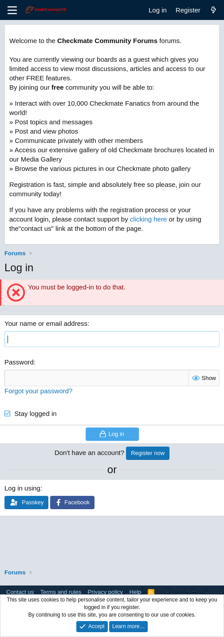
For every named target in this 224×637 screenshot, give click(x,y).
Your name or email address (45, 323)
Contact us (20, 592)
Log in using (22, 488)
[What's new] (213, 10)
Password (19, 362)
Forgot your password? (38, 391)
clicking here (148, 219)
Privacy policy (105, 592)
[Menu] (12, 10)
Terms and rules (60, 592)
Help (135, 592)
